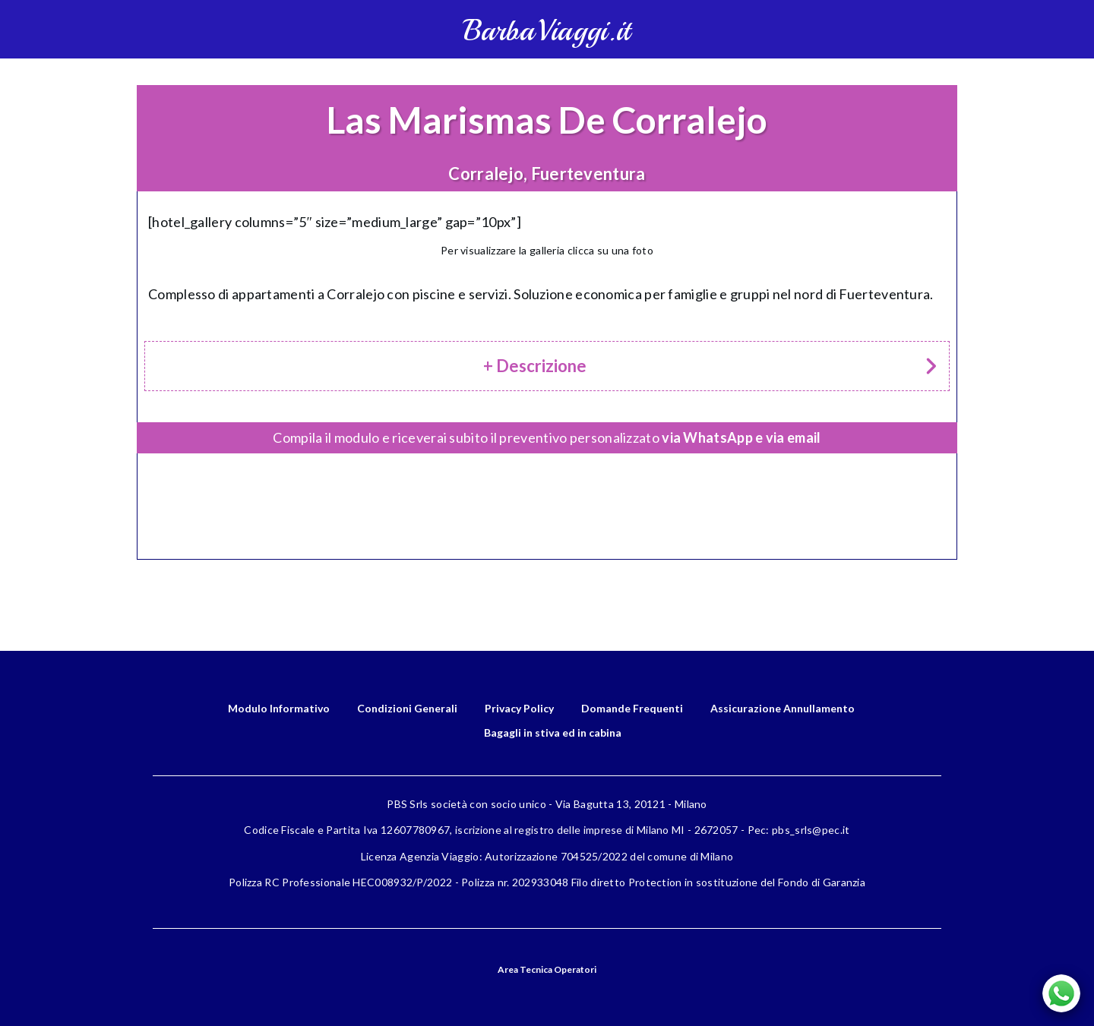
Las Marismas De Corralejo (547, 119)
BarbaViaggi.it (546, 30)
